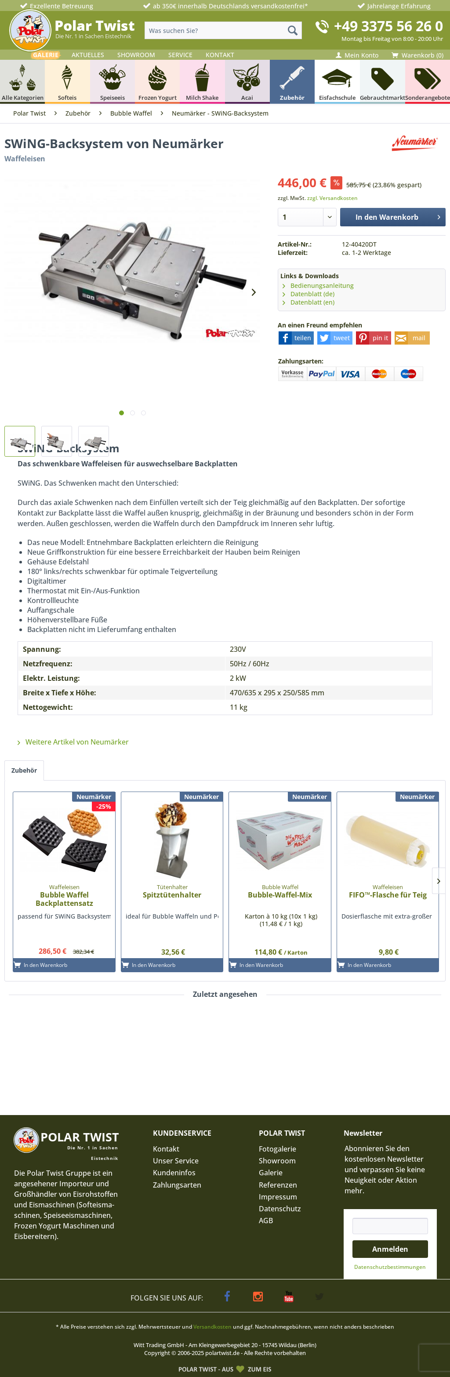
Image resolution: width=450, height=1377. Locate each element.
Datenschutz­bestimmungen (390, 1267)
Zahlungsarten (177, 1185)
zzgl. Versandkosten (332, 198)
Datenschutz (280, 1209)
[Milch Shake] (202, 82)
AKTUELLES (88, 55)
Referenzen (278, 1185)
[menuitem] (223, 30)
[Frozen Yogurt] (157, 82)
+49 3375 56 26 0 (388, 25)
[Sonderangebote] (427, 82)
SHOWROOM (136, 55)
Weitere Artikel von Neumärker (73, 742)
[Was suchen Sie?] (223, 30)
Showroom (277, 1161)
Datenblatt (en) (308, 302)
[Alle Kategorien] (22, 82)
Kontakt (166, 1149)
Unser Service (176, 1161)
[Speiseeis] (112, 82)
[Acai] (247, 82)
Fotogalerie (277, 1149)
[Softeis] (67, 82)
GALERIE (45, 55)
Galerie (271, 1172)
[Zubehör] (292, 82)
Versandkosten (212, 1326)
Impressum (278, 1197)
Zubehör (24, 770)
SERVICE (180, 55)
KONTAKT (220, 55)
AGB (266, 1220)
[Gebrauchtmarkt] (382, 82)
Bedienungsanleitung (318, 285)
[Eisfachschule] (337, 82)
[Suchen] (292, 30)
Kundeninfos (174, 1172)
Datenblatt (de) (308, 294)
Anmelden (390, 1249)
